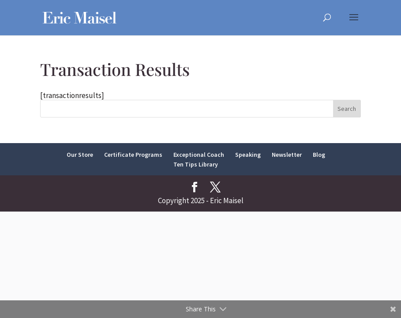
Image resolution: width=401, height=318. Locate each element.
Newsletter (287, 155)
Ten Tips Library (195, 164)
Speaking (248, 155)
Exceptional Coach (198, 155)
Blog (319, 155)
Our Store (80, 155)
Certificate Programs (133, 155)
